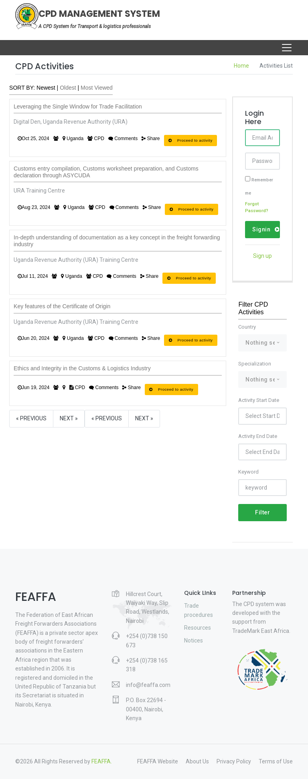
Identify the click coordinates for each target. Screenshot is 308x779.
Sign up (262, 256)
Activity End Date (257, 436)
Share (151, 138)
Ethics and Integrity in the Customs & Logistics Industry (82, 368)
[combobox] (262, 342)
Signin (266, 229)
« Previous (31, 418)
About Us (197, 761)
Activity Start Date (258, 400)
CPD (95, 138)
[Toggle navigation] (287, 47)
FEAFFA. (101, 761)
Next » (69, 418)
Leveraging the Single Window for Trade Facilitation (78, 106)
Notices (193, 640)
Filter (262, 512)
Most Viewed (97, 87)
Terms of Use (276, 761)
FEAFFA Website (157, 761)
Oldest (68, 87)
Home (241, 65)
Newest (45, 87)
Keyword (248, 472)
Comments (123, 138)
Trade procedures (198, 610)
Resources (197, 627)
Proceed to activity (190, 140)
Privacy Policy (234, 761)
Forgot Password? (256, 207)
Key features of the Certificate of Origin (62, 306)
